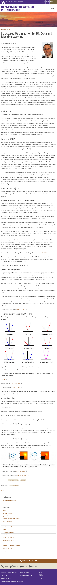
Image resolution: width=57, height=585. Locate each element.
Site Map (41, 575)
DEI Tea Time (6, 524)
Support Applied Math (28, 561)
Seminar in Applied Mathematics (11, 545)
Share (3, 490)
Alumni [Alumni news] (4, 510)
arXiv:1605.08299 (43, 253)
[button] (48, 50)
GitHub (4, 379)
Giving (4, 529)
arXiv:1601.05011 (23, 475)
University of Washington (9, 581)
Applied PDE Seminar (8, 516)
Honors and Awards (8, 532)
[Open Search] (47, 2)
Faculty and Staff (7, 527)
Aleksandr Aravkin (14, 485)
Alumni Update (42, 577)
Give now (53, 1)
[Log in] (43, 2)
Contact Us (41, 578)
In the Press (6, 535)
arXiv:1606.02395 (21, 471)
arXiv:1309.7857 (17, 387)
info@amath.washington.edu (26, 575)
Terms (40, 574)
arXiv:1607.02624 (21, 309)
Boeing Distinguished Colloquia (11, 518)
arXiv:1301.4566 (17, 383)
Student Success (7, 548)
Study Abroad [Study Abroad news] (6, 551)
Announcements (7, 513)
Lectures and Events (8, 537)
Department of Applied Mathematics (17, 8)
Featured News (6, 29)
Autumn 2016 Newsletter (9, 500)
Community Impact (8, 521)
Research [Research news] (23, 480)
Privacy (40, 572)
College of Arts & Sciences (34, 1)
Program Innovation (13, 480)
